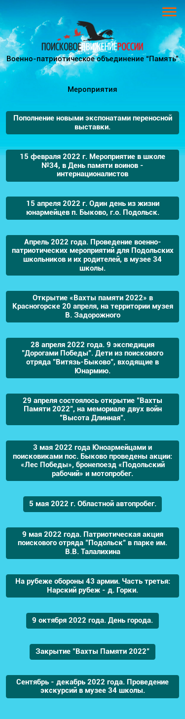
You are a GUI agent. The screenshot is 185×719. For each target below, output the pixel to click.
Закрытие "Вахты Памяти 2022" (92, 651)
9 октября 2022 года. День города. (92, 620)
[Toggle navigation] (169, 11)
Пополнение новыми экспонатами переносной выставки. (92, 122)
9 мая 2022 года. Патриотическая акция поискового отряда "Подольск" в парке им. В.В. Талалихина (92, 543)
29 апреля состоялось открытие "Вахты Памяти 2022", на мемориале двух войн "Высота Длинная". (92, 409)
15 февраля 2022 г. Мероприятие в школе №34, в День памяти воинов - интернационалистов (92, 165)
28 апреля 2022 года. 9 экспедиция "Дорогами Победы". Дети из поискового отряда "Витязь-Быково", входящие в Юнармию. (92, 357)
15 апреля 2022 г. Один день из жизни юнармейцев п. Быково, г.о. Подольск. (92, 208)
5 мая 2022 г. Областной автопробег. (92, 503)
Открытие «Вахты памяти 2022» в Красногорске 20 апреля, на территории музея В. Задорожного (92, 306)
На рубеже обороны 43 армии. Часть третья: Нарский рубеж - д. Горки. (92, 586)
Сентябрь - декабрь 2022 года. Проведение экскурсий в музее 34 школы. (92, 686)
